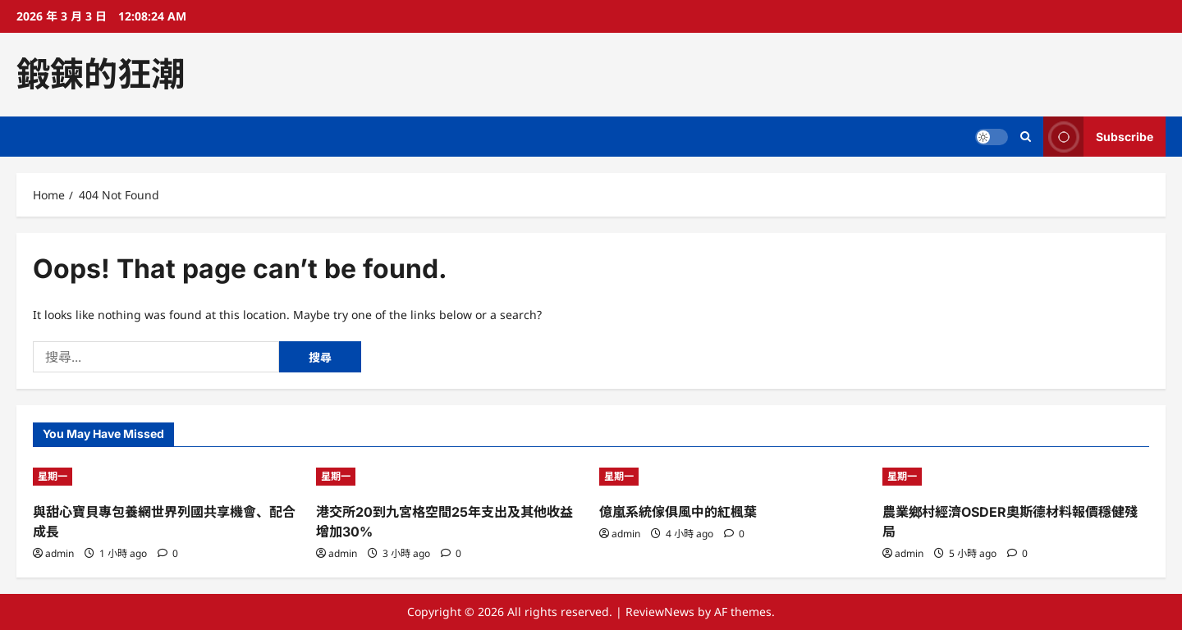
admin (59, 553)
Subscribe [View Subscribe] (1098, 136)
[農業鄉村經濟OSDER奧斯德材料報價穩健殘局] (1015, 476)
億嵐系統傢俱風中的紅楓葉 (678, 512)
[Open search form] (1025, 137)
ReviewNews (659, 611)
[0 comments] (168, 553)
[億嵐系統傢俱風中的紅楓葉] (732, 476)
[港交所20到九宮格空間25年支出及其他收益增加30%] (449, 476)
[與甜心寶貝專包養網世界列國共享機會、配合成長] (166, 476)
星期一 (52, 476)
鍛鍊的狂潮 (100, 73)
